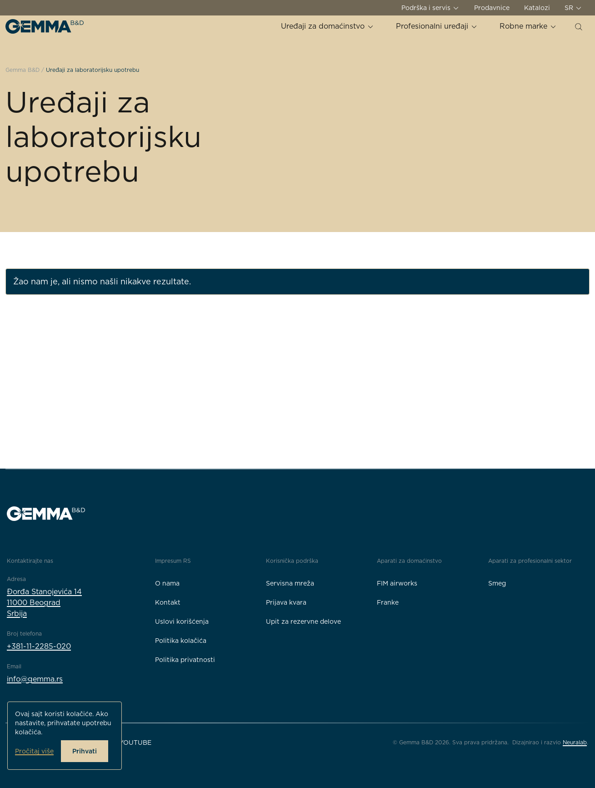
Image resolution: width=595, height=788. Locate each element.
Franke (388, 602)
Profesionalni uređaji (437, 26)
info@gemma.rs (35, 679)
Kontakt (167, 602)
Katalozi (537, 7)
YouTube (135, 742)
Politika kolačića (180, 640)
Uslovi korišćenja (182, 621)
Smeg (497, 583)
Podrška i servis (430, 8)
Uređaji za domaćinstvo (327, 26)
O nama (167, 583)
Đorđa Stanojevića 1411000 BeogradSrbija (44, 602)
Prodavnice (492, 7)
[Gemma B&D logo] (44, 26)
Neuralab (575, 742)
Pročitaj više (34, 751)
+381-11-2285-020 (39, 646)
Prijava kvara (286, 602)
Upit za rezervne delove (303, 621)
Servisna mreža (290, 583)
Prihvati (84, 751)
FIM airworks (397, 583)
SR (573, 8)
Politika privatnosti (185, 659)
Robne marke (528, 26)
